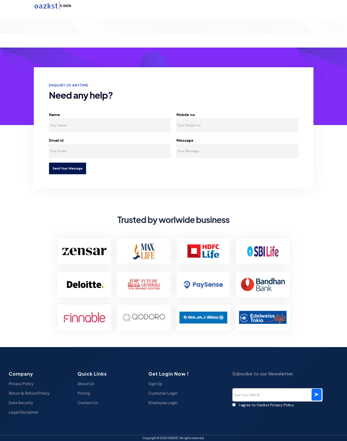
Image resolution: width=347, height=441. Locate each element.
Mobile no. (207, 114)
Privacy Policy (21, 383)
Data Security (21, 402)
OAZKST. (173, 438)
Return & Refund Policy (29, 393)
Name (72, 114)
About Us (86, 383)
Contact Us (88, 402)
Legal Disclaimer (23, 412)
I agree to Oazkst (266, 404)
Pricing (84, 393)
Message (205, 140)
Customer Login (162, 393)
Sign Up (155, 383)
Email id (70, 140)
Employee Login (163, 402)
